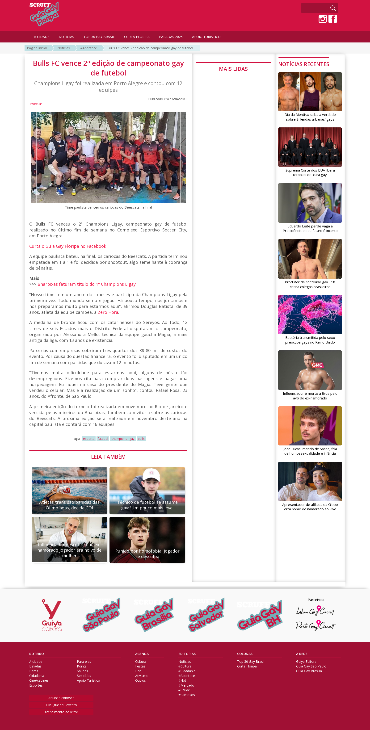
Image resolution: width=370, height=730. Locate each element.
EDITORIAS (187, 654)
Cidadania (36, 676)
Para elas (84, 661)
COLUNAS (244, 654)
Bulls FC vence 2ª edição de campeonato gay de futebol (150, 48)
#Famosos (186, 695)
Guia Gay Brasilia (309, 671)
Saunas (82, 671)
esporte (88, 438)
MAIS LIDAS (233, 68)
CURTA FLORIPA (137, 36)
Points (82, 666)
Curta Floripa (247, 666)
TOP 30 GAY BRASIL (99, 36)
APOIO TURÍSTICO (206, 36)
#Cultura (184, 666)
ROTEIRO (36, 654)
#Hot (182, 680)
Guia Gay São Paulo (311, 666)
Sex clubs (84, 676)
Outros (140, 680)
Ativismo (141, 676)
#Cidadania (186, 671)
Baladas (35, 666)
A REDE (301, 654)
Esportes (36, 685)
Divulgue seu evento (61, 705)
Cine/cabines (39, 680)
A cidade (35, 661)
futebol (103, 438)
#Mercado (186, 685)
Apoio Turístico (88, 680)
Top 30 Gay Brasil (250, 661)
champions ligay (123, 438)
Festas (140, 666)
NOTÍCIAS (66, 36)
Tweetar (35, 103)
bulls (141, 438)
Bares (33, 671)
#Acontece (88, 48)
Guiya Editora (306, 661)
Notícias (63, 48)
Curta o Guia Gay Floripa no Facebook (67, 246)
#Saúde (184, 690)
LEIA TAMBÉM (108, 456)
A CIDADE (41, 36)
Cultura (140, 661)
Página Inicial (37, 48)
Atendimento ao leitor (61, 712)
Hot (138, 671)
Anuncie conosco (61, 698)
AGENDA (142, 654)
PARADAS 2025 (171, 36)
